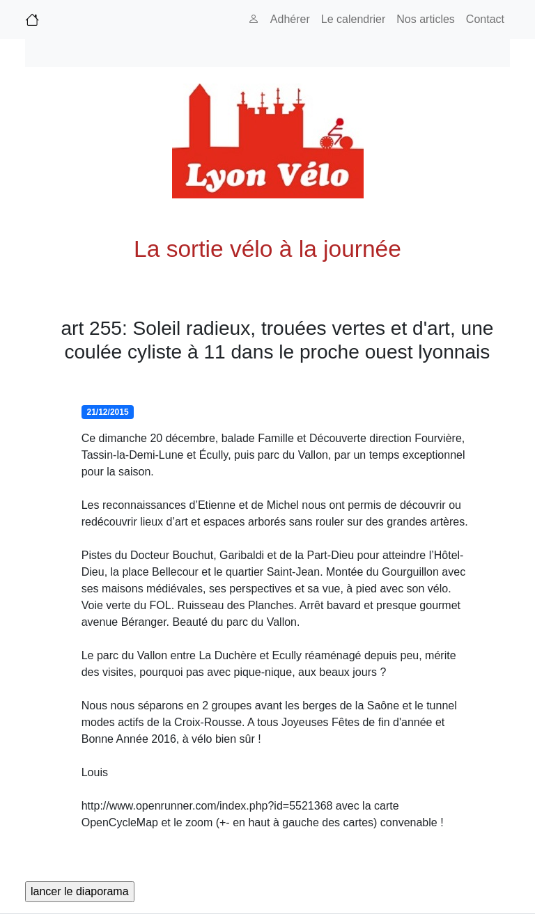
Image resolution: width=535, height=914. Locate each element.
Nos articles (425, 19)
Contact (485, 19)
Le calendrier (353, 19)
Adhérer (290, 19)
